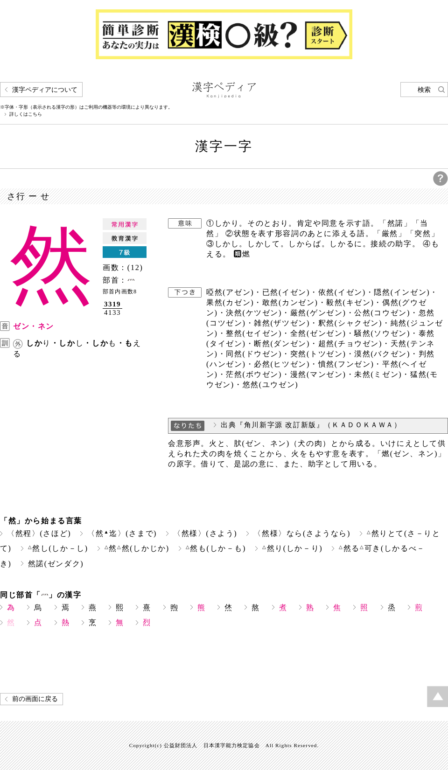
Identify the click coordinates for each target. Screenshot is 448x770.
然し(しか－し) (58, 548)
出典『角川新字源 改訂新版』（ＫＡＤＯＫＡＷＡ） (311, 425)
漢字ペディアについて (44, 89)
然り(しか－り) (292, 548)
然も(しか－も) (216, 548)
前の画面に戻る (35, 698)
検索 (424, 89)
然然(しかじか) (137, 548)
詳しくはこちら (25, 114)
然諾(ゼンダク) (56, 564)
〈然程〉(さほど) (39, 533)
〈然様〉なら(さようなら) (301, 533)
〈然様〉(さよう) (205, 533)
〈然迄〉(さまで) (122, 533)
